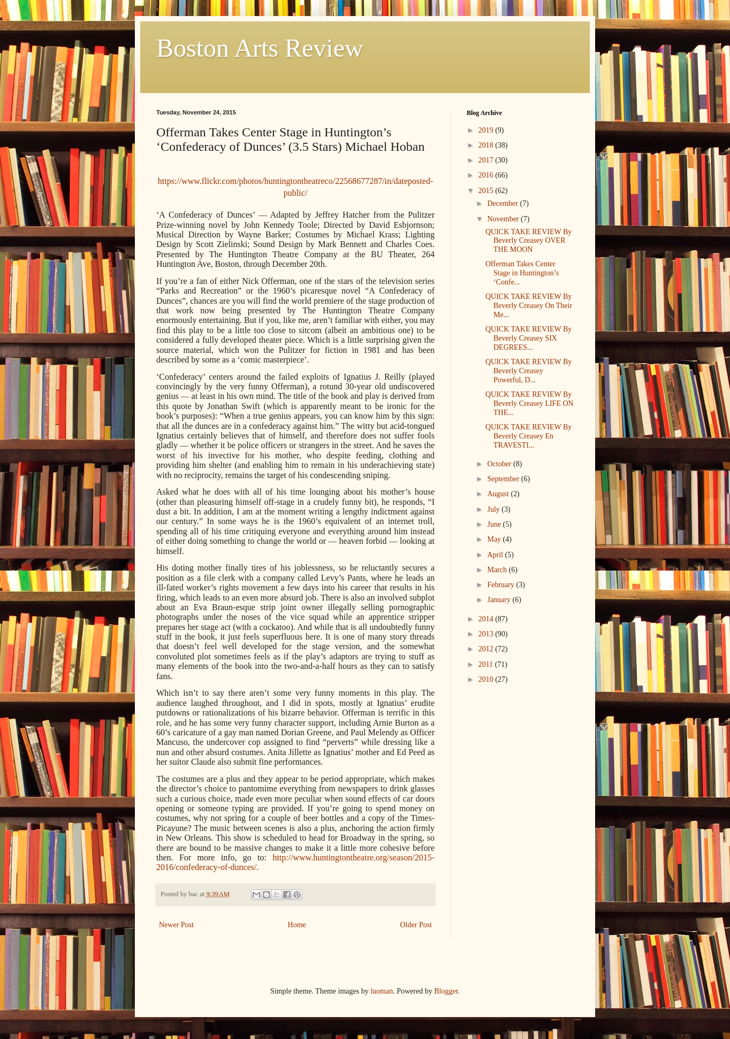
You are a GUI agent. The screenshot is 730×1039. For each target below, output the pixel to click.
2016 (487, 175)
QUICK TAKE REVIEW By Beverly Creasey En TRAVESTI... (528, 436)
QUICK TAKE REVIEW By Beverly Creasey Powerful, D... (528, 371)
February (501, 585)
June (495, 524)
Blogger (446, 991)
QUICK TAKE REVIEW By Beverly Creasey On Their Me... (528, 306)
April (496, 555)
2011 (486, 664)
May (495, 539)
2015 (487, 191)
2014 (487, 619)
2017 (487, 160)
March (497, 570)
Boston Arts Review (259, 48)
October (500, 464)
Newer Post (176, 925)
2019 (487, 130)
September (504, 479)
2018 (487, 145)
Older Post (416, 925)
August (499, 494)
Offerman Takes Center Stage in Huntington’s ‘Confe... (522, 273)
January (499, 600)
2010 (487, 679)
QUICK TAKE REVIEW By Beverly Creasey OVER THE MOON (528, 241)
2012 (487, 649)
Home (297, 925)
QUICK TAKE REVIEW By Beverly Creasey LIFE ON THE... (529, 403)
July (494, 509)
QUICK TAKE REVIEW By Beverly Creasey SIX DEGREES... (528, 338)
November (504, 219)
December (503, 203)
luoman (381, 991)
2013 (487, 634)
